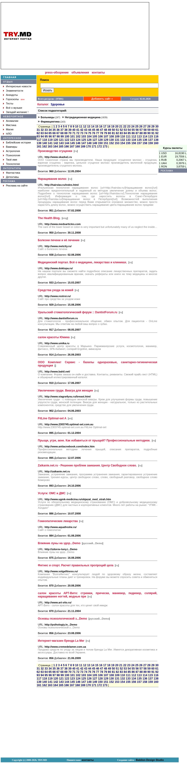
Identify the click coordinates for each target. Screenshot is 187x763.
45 (93, 130)
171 (94, 146)
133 (128, 140)
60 (152, 130)
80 (109, 133)
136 (145, 140)
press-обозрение (57, 72)
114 (145, 136)
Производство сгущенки (55, 151)
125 (83, 140)
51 (117, 130)
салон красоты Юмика (53, 337)
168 (77, 146)
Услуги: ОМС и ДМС (51, 493)
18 (108, 126)
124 (78, 140)
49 (109, 130)
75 (89, 133)
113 (139, 136)
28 (148, 126)
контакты (98, 72)
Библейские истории (18, 142)
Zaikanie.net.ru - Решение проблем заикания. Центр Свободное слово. (87, 465)
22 (124, 126)
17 (104, 126)
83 (121, 133)
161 (39, 146)
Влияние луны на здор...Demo (59, 543)
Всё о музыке (14, 107)
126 (89, 140)
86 (133, 133)
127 (94, 140)
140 (44, 143)
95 (46, 136)
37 (62, 130)
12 (84, 126)
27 (144, 126)
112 (133, 136)
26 (140, 126)
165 (61, 146)
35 (54, 130)
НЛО (9, 133)
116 (156, 136)
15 (96, 126)
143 (61, 143)
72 (77, 133)
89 (145, 133)
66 (54, 133)
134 (133, 140)
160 (156, 143)
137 (150, 140)
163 (50, 146)
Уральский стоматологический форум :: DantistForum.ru (77, 312)
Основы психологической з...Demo (62, 618)
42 (81, 130)
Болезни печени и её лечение (58, 240)
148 (89, 143)
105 (94, 136)
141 (50, 143)
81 (113, 133)
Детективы (12, 177)
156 (133, 143)
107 (105, 136)
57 (141, 130)
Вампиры (11, 146)
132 (122, 140)
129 (105, 140)
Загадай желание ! (17, 112)
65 (50, 133)
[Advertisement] (172, 73)
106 (100, 136)
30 (156, 126)
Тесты (9, 103)
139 (39, 143)
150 (100, 143)
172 (99, 146)
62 (38, 133)
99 (62, 136)
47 (101, 130)
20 (116, 126)
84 (125, 133)
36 (57, 130)
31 (38, 130)
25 (136, 126)
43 (85, 130)
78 (101, 133)
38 (65, 130)
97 (54, 136)
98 (58, 136)
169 (83, 146)
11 (80, 126)
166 (66, 146)
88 (141, 133)
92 (156, 133)
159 (150, 143)
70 (69, 133)
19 (112, 126)
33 (46, 130)
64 (46, 133)
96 (50, 136)
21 (120, 126)
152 (111, 143)
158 (145, 143)
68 (62, 133)
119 (50, 140)
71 (73, 133)
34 (50, 130)
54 (129, 130)
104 (89, 136)
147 (83, 143)
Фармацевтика (50, 121)
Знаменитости (14, 90)
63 (42, 133)
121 (61, 140)
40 (73, 130)
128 (100, 140)
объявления (80, 72)
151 (105, 143)
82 (117, 133)
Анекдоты (12, 94)
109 (117, 136)
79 (105, 133)
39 (69, 130)
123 (72, 140)
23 (128, 126)
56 (137, 130)
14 (92, 126)
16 (100, 126)
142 (55, 143)
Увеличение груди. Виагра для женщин (65, 390)
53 (125, 130)
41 (77, 130)
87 (137, 133)
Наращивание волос (52, 179)
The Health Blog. (49, 218)
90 (149, 133)
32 (42, 130)
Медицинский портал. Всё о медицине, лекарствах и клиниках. (82, 262)
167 (72, 146)
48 (105, 130)
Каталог (43, 104)
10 (76, 126)
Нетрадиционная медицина (82, 117)
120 (55, 140)
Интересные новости (18, 86)
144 (66, 143)
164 (55, 146)
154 (122, 143)
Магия (10, 129)
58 (145, 130)
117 (39, 140)
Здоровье (58, 104)
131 (117, 140)
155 (128, 143)
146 (78, 143)
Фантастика (13, 172)
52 (121, 130)
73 (81, 133)
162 (44, 146)
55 (133, 130)
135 (139, 140)
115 (150, 136)
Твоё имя (11, 159)
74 (85, 133)
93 (38, 136)
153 (117, 143)
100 (66, 136)
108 (111, 136)
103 (83, 136)
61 (156, 130)
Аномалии (12, 120)
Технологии (13, 163)
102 (78, 136)
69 (65, 133)
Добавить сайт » (102, 98)
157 (139, 143)
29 (152, 126)
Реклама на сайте (17, 185)
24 (132, 126)
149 (94, 143)
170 (88, 146)
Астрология (13, 151)
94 (42, 136)
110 (122, 136)
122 (66, 140)
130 (111, 140)
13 (88, 126)
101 (72, 136)
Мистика (11, 125)
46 (97, 130)
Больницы (47, 117)
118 (44, 140)
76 (93, 133)
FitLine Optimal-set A (52, 418)
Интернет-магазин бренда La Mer (61, 640)
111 (128, 136)
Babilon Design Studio (150, 759)
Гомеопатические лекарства (58, 521)
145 (72, 143)
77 (97, 133)
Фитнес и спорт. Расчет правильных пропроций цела (75, 565)
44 (89, 130)
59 (149, 130)
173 (105, 146)
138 (156, 140)
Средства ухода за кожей (55, 290)
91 (152, 133)
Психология (13, 155)
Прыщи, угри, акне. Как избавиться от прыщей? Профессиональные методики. (94, 440)
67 (57, 133)
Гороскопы (12, 99)
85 (129, 133)
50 (113, 130)
